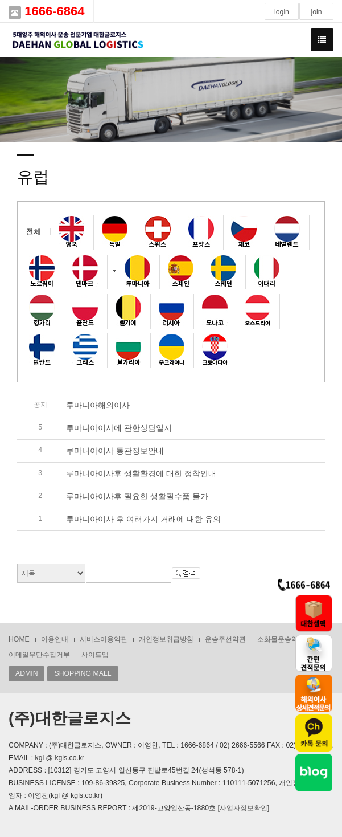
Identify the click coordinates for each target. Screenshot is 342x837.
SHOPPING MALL (82, 673)
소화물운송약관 (281, 639)
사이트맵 (95, 655)
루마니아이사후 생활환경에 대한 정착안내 (141, 473)
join (316, 12)
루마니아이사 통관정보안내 (115, 450)
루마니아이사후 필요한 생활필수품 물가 (137, 496)
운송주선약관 (225, 639)
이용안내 (54, 639)
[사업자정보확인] (243, 808)
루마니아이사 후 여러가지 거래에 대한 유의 (143, 519)
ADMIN (26, 673)
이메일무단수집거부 (39, 655)
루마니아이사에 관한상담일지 (119, 427)
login (281, 12)
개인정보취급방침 (166, 639)
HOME (19, 639)
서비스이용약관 (103, 639)
